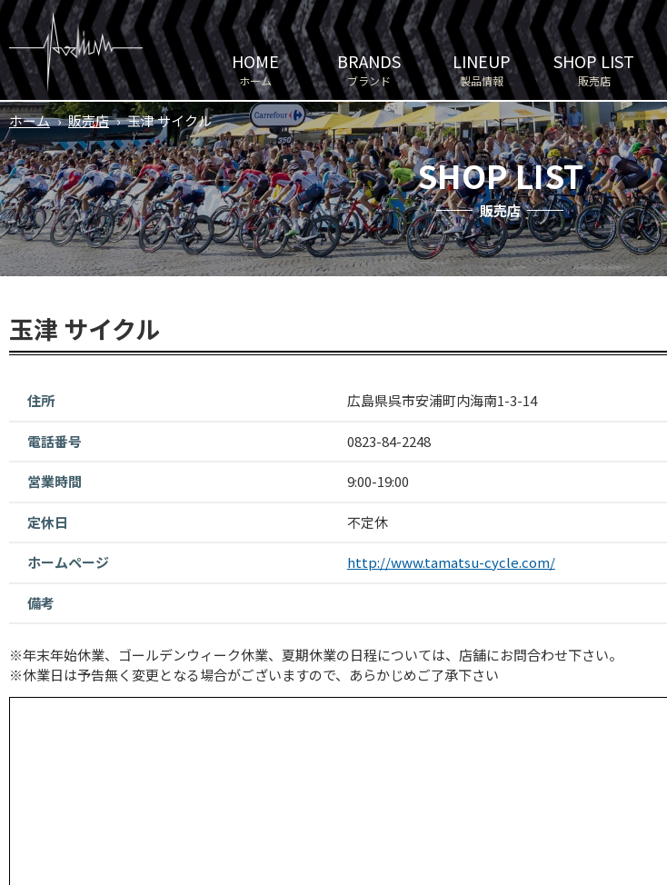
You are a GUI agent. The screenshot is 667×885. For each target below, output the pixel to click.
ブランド (369, 68)
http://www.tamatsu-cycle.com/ (451, 562)
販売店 (594, 68)
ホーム (255, 68)
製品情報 (481, 68)
